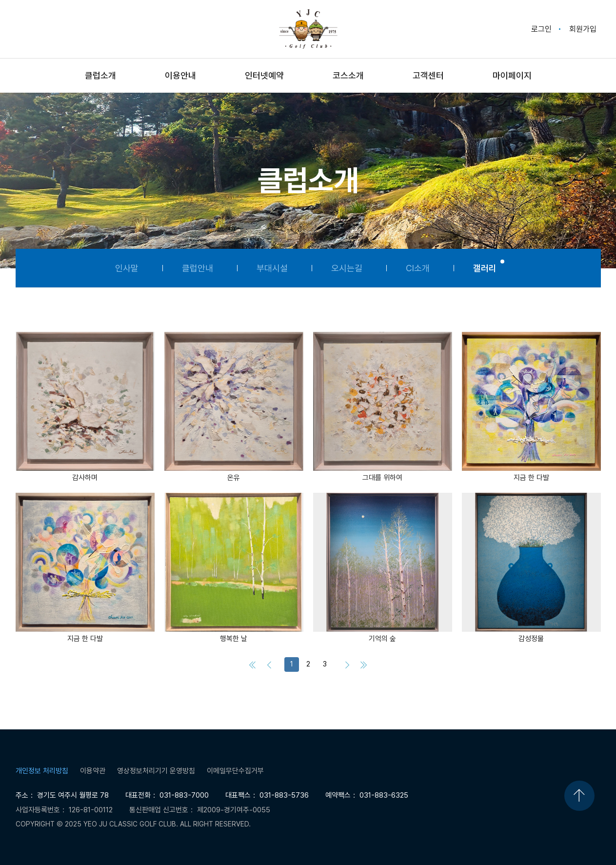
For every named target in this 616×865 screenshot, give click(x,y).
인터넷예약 (264, 75)
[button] (85, 407)
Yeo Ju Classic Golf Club (308, 29)
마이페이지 (512, 75)
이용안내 (180, 75)
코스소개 (348, 75)
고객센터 (428, 75)
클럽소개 (100, 75)
